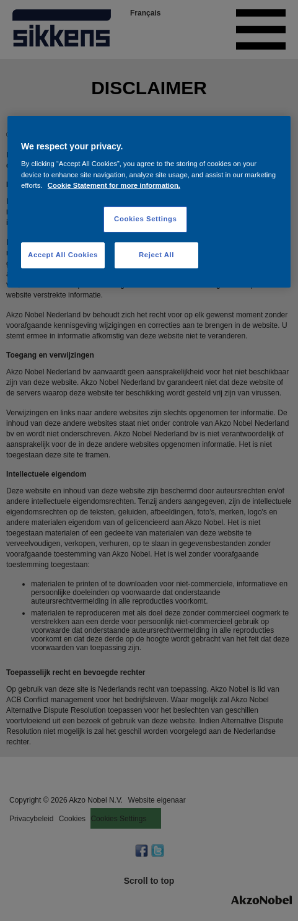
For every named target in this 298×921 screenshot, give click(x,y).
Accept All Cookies (63, 254)
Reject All (156, 254)
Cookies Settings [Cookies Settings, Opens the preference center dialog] (145, 219)
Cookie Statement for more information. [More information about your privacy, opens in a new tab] (114, 185)
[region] (149, 202)
